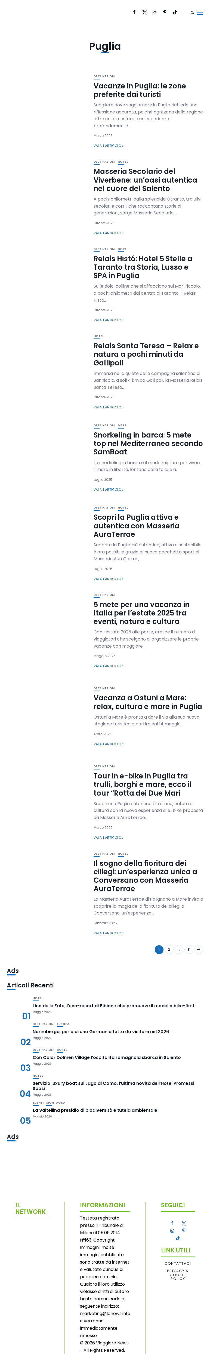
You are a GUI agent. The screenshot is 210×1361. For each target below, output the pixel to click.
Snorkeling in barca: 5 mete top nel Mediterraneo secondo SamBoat (148, 443)
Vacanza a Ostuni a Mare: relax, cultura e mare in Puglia (148, 702)
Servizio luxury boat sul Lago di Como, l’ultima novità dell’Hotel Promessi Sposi (113, 1086)
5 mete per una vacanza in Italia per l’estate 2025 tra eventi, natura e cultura (142, 613)
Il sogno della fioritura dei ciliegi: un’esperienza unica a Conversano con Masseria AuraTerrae (145, 876)
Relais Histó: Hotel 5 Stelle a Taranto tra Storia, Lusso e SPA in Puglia (143, 267)
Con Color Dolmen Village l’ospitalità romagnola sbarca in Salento (107, 1057)
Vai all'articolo (107, 145)
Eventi (38, 1102)
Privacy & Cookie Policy (178, 1275)
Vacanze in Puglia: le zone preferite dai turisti (140, 90)
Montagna (55, 1102)
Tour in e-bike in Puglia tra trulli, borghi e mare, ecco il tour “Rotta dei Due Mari (143, 784)
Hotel (123, 161)
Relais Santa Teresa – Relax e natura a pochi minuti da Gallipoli (146, 354)
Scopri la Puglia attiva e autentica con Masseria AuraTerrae (137, 525)
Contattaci (178, 1263)
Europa (63, 1024)
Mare (122, 425)
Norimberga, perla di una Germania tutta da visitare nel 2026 (101, 1032)
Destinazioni (104, 76)
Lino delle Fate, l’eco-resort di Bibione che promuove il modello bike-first (113, 1006)
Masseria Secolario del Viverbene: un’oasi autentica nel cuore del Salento (145, 180)
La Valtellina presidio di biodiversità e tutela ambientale (95, 1110)
